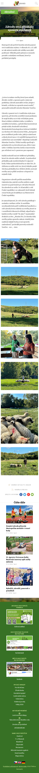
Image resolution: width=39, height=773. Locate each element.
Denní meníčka (19, 753)
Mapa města (19, 756)
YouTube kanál (19, 653)
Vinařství (20, 736)
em (32, 494)
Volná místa (19, 699)
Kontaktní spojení (19, 693)
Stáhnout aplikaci (19, 626)
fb (21, 494)
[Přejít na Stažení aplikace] (19, 616)
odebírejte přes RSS (21, 490)
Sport (21, 40)
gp (28, 494)
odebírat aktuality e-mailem (21, 485)
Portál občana (19, 687)
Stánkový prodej (19, 702)
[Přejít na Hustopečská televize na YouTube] (19, 643)
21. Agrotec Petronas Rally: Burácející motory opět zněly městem (18, 559)
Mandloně (19, 742)
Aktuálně (9, 12)
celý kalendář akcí (19, 727)
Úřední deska (19, 690)
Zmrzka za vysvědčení (19, 724)
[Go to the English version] (19, 762)
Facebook (19, 679)
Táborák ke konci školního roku (19, 720)
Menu (2, 3)
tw (25, 494)
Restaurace (19, 747)
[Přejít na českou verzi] (15, 762)
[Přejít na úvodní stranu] (19, 3)
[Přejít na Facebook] (19, 669)
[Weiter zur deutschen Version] (23, 762)
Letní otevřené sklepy (19, 715)
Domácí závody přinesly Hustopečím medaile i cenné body (18, 528)
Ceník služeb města (19, 696)
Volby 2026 (19, 704)
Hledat (36, 3)
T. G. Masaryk (19, 739)
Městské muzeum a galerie (19, 750)
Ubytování (19, 744)
